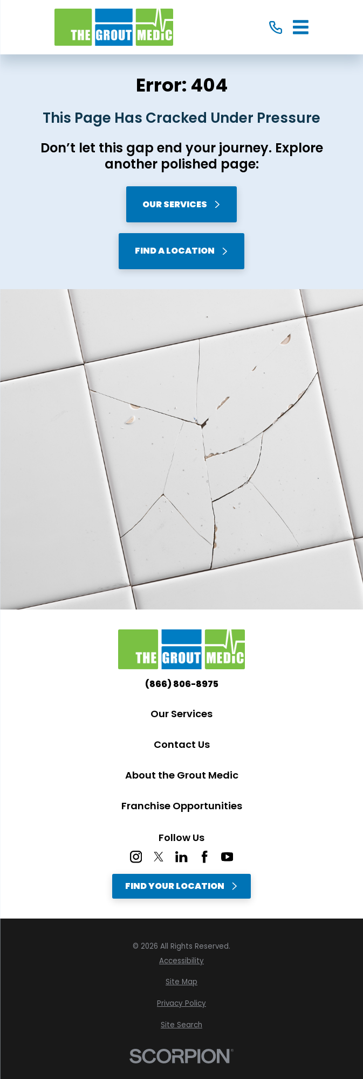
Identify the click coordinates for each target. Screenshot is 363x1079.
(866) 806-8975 (181, 684)
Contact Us (182, 744)
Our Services (181, 204)
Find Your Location (181, 886)
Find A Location (182, 250)
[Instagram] (136, 857)
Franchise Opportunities (181, 805)
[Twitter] (159, 857)
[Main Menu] (301, 27)
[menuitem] (181, 961)
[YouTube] (227, 857)
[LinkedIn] (181, 857)
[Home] (113, 27)
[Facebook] (204, 857)
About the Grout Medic (181, 775)
